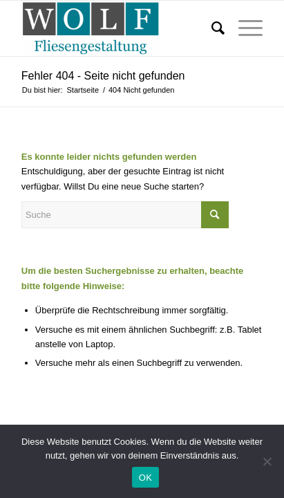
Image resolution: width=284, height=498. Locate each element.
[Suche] (211, 28)
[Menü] (244, 28)
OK (145, 477)
